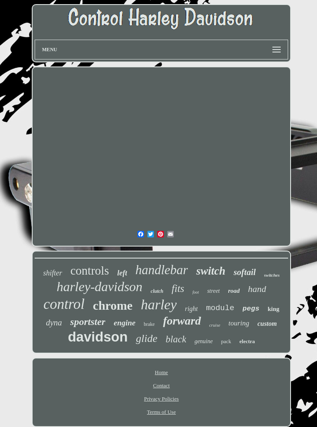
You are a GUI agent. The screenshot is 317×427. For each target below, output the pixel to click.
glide (146, 338)
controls (90, 270)
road (234, 290)
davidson (98, 336)
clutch (157, 291)
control (64, 304)
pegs (251, 309)
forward (182, 320)
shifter (52, 273)
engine (124, 322)
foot (195, 292)
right (191, 308)
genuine (203, 341)
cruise (214, 325)
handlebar (161, 270)
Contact (161, 385)
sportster (87, 321)
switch (210, 271)
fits (178, 288)
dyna (54, 322)
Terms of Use (161, 412)
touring (239, 323)
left (122, 273)
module (220, 308)
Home (161, 372)
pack (226, 341)
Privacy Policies (161, 399)
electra (247, 341)
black (176, 339)
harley (159, 304)
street (213, 291)
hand (257, 289)
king (273, 309)
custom (267, 323)
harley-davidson (99, 286)
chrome (112, 305)
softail (245, 272)
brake (149, 324)
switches (272, 275)
